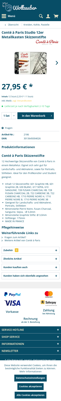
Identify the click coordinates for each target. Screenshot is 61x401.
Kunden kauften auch (15, 267)
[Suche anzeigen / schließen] (40, 16)
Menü (8, 16)
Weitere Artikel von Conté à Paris (21, 240)
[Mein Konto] (48, 16)
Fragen (7, 127)
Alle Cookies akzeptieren (30, 395)
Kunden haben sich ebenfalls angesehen (25, 275)
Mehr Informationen (31, 371)
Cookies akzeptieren (30, 386)
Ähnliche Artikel (12, 258)
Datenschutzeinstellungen (30, 377)
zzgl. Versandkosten (22, 100)
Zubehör (10, 250)
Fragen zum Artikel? (14, 237)
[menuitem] (9, 16)
